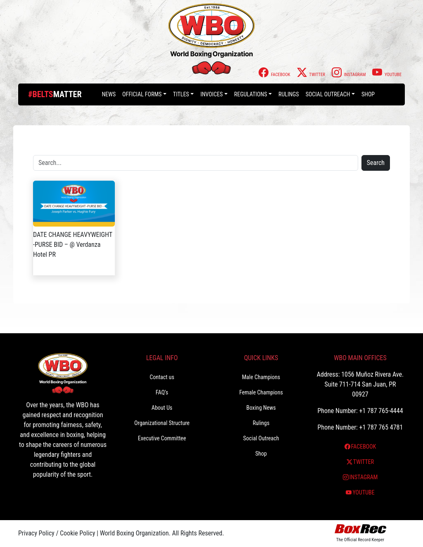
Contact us (162, 377)
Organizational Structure (162, 423)
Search (376, 163)
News (109, 94)
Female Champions (261, 392)
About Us (162, 407)
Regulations (250, 94)
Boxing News (261, 407)
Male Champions (261, 377)
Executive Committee (162, 438)
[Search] (195, 163)
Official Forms (142, 94)
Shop (368, 94)
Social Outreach (328, 94)
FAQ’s (162, 392)
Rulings (288, 94)
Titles (181, 94)
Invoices (211, 94)
